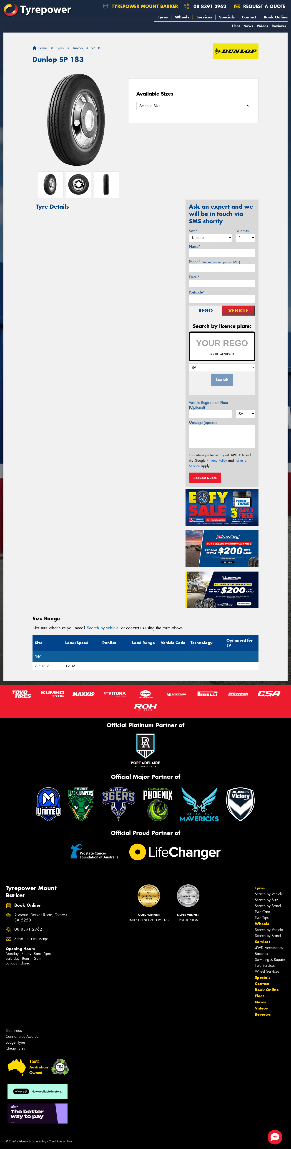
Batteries (261, 953)
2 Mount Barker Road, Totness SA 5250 (40, 917)
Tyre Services (265, 965)
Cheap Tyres (15, 1048)
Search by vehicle (102, 628)
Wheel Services (267, 971)
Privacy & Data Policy (32, 1141)
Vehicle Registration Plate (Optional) (208, 405)
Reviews (279, 26)
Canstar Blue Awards (22, 1036)
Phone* (214, 261)
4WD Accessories (269, 947)
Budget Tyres (15, 1042)
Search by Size (266, 900)
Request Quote (205, 478)
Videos (262, 26)
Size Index (14, 1030)
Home (40, 48)
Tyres (163, 17)
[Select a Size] (193, 106)
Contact (249, 17)
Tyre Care (262, 911)
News (248, 26)
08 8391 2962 (209, 6)
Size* (193, 231)
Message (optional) (204, 422)
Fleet (236, 26)
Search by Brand (268, 906)
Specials (227, 17)
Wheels (182, 17)
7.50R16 (42, 666)
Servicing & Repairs (270, 959)
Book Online (276, 17)
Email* (194, 277)
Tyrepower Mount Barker (140, 6)
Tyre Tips (261, 917)
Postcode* (197, 292)
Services (204, 17)
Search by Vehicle (269, 894)
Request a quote (259, 6)
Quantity (242, 231)
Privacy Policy (217, 460)
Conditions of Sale (60, 1141)
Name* (195, 246)
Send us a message (31, 938)
